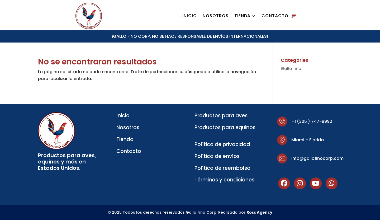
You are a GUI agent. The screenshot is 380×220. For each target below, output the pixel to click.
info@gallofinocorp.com (317, 158)
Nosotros (216, 16)
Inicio (189, 16)
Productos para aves (221, 115)
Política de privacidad (222, 144)
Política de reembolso (222, 168)
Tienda (242, 16)
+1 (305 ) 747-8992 (311, 121)
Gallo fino (291, 68)
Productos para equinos (224, 127)
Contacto (275, 16)
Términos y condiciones (224, 179)
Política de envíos (217, 156)
